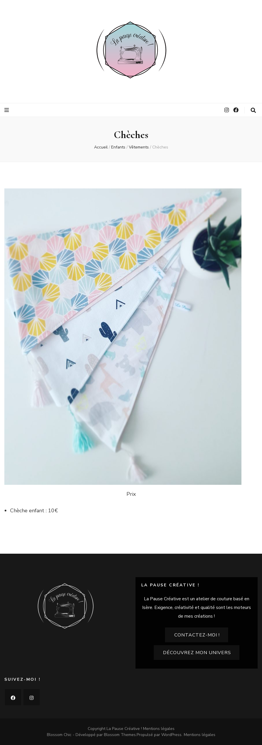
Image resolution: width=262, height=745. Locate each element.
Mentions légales (159, 728)
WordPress (171, 734)
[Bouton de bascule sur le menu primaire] (7, 110)
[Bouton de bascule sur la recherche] (253, 110)
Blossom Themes (120, 734)
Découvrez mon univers (197, 652)
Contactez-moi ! (197, 635)
